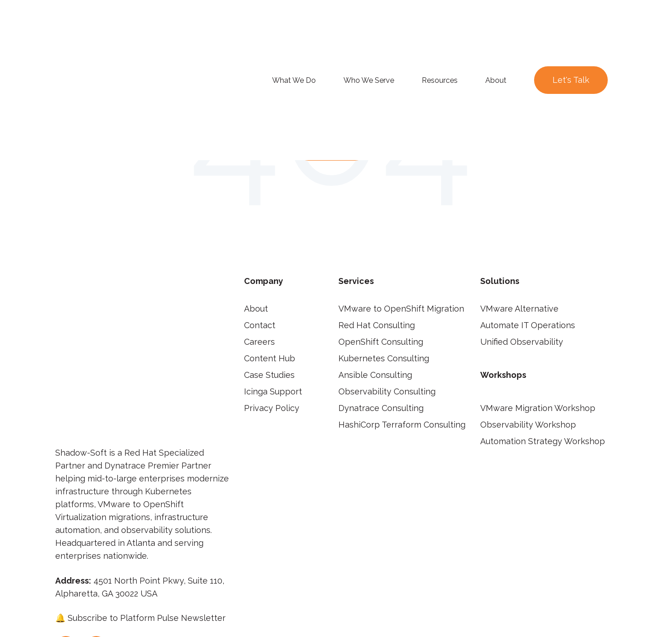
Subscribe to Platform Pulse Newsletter (147, 497)
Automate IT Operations (527, 325)
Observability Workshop (528, 424)
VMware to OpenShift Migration (401, 308)
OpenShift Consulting (380, 342)
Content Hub (269, 358)
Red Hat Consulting (376, 325)
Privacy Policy (271, 408)
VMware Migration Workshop (537, 408)
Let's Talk (570, 26)
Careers (259, 342)
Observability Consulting (387, 391)
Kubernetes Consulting (383, 358)
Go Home (331, 145)
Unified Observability (521, 342)
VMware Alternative (519, 308)
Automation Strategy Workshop (542, 441)
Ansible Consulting (375, 375)
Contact (259, 325)
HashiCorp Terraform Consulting (401, 424)
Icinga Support (273, 391)
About (256, 308)
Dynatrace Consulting (381, 408)
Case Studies (269, 375)
